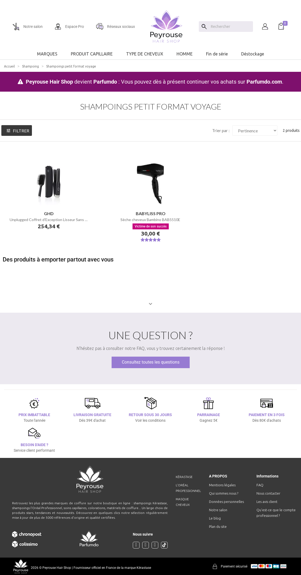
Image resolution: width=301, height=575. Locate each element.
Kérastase (184, 477)
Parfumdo (105, 82)
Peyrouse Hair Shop (49, 82)
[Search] (204, 27)
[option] (150, 2)
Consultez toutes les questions (150, 362)
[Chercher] (230, 26)
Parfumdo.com (264, 82)
